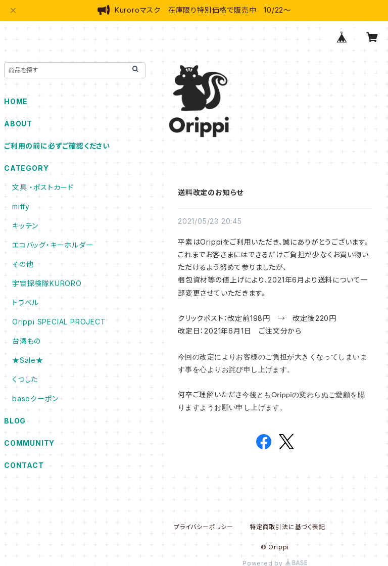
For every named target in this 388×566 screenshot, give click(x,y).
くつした (25, 379)
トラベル (25, 302)
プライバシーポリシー (203, 527)
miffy (21, 206)
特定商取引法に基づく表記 (287, 527)
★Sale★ (27, 360)
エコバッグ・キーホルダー (52, 245)
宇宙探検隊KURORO (47, 283)
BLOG (15, 420)
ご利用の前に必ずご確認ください (57, 146)
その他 (22, 264)
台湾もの (26, 341)
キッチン (25, 225)
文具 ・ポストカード (43, 187)
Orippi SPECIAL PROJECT (59, 321)
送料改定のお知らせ (211, 192)
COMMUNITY (29, 443)
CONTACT (24, 465)
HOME (16, 101)
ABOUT (18, 123)
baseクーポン (35, 398)
